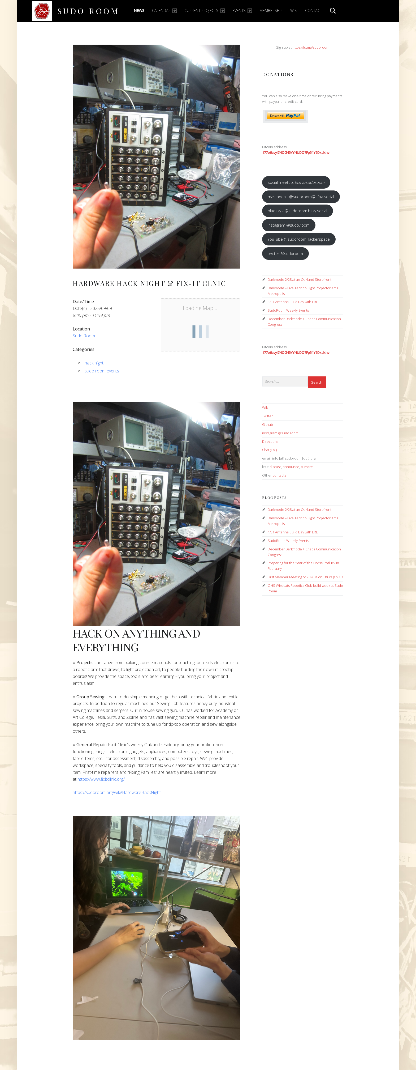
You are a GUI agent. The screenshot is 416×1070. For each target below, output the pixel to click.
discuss (275, 466)
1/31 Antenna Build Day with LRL (293, 301)
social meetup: (296, 182)
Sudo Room (88, 10)
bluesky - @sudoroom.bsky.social (297, 210)
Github (267, 424)
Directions (270, 441)
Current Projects (204, 10)
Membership (271, 10)
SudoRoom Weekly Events (288, 310)
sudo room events (102, 371)
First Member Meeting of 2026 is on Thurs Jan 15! (305, 577)
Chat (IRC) (269, 449)
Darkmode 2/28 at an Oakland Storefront (299, 279)
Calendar (164, 10)
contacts (279, 475)
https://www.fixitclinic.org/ (101, 779)
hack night (94, 363)
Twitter (267, 416)
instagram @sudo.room (289, 225)
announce (291, 466)
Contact (313, 10)
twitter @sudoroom (285, 253)
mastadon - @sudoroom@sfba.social (301, 196)
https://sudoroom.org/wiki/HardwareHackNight (117, 792)
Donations (278, 74)
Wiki (293, 10)
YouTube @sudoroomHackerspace (299, 239)
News (139, 10)
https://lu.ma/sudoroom (310, 47)
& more (307, 466)
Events (242, 10)
